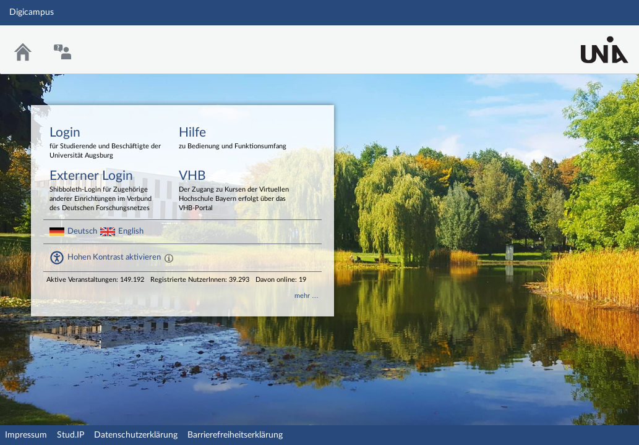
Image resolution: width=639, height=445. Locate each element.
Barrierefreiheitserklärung (235, 435)
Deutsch (82, 231)
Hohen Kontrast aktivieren (114, 257)
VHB (234, 191)
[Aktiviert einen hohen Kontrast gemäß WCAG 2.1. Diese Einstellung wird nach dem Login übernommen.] (169, 257)
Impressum (26, 435)
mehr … (306, 295)
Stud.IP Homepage (591, 42)
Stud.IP (70, 435)
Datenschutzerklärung (136, 435)
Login (105, 143)
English (131, 231)
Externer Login (105, 191)
